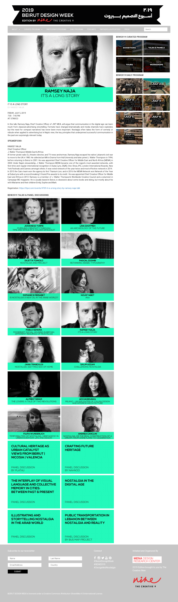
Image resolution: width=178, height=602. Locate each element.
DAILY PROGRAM (76, 29)
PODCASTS (91, 29)
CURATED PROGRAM (33, 29)
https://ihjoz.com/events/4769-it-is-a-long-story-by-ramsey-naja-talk (49, 188)
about (16, 29)
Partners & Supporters (110, 29)
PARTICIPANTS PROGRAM (56, 29)
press (126, 29)
